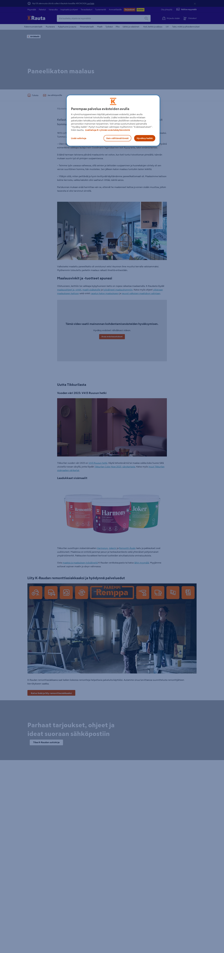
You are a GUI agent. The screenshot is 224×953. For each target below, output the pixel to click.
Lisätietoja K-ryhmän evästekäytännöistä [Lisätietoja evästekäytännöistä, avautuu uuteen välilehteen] (107, 130)
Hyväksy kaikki (145, 138)
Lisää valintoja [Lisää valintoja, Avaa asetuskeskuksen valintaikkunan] (78, 138)
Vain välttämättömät (117, 138)
